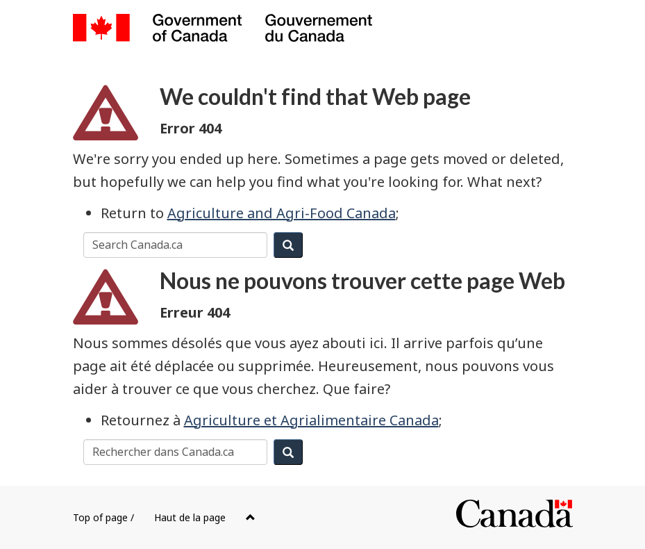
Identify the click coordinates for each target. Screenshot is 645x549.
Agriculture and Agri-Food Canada (281, 213)
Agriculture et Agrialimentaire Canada (311, 420)
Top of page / (164, 517)
